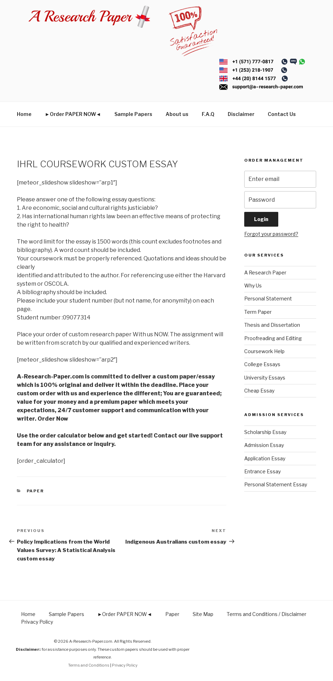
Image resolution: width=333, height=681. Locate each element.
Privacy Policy (37, 622)
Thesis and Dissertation (272, 325)
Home (24, 114)
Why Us (253, 285)
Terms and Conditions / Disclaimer (266, 614)
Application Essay (264, 458)
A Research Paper (265, 272)
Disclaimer (241, 114)
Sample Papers (133, 114)
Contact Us (282, 114)
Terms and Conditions (88, 665)
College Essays (262, 364)
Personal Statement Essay (275, 484)
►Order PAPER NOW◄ (73, 114)
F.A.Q (208, 114)
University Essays (264, 378)
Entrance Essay (262, 471)
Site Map (203, 614)
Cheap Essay (259, 391)
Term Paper (258, 312)
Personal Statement (268, 298)
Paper (35, 490)
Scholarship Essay (265, 432)
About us (177, 114)
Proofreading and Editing (273, 338)
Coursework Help (264, 351)
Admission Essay (264, 445)
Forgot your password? (271, 234)
